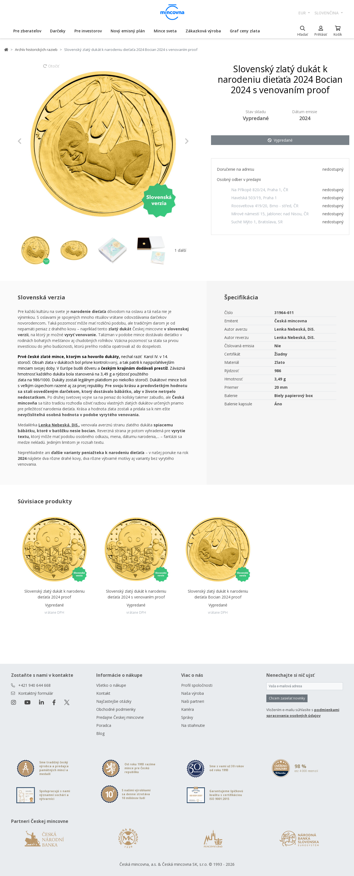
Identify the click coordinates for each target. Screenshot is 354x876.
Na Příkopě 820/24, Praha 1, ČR (259, 189)
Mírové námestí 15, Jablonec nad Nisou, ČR (270, 213)
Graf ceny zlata (245, 30)
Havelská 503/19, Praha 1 (254, 197)
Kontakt (103, 693)
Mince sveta (165, 30)
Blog (100, 733)
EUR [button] (302, 12)
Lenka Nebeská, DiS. (58, 424)
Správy (187, 717)
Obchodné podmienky (116, 709)
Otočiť (51, 68)
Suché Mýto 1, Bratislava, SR (257, 221)
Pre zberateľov (27, 30)
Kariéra (187, 709)
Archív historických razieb (36, 49)
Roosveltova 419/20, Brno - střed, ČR (264, 205)
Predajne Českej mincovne (120, 717)
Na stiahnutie (193, 725)
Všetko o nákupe (111, 685)
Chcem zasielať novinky (287, 698)
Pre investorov (88, 30)
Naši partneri (192, 701)
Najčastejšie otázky (113, 701)
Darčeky (58, 30)
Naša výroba (192, 693)
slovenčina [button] (327, 12)
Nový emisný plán (128, 30)
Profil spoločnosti (196, 685)
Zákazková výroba (203, 30)
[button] (30, 141)
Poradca (103, 725)
